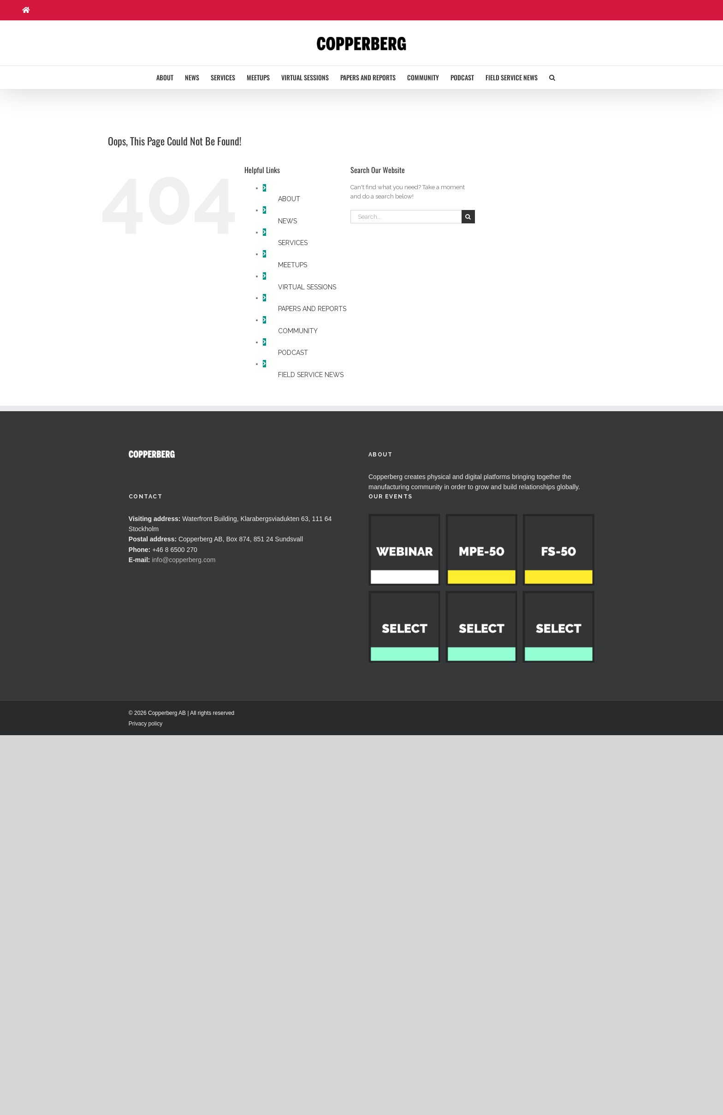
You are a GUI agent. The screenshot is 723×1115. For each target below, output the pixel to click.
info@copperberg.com (183, 559)
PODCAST (293, 352)
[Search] (468, 216)
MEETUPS (292, 265)
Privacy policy (145, 885)
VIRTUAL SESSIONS (307, 287)
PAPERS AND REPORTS (312, 308)
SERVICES (293, 242)
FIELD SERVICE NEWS (311, 374)
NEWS (287, 221)
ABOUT (289, 199)
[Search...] (406, 216)
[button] (552, 78)
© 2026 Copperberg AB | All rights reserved (181, 874)
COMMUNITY (298, 331)
